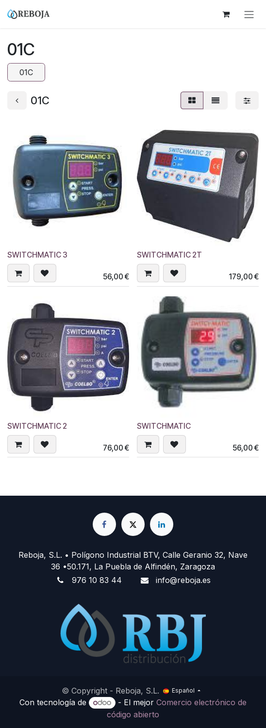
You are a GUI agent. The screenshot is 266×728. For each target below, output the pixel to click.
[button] (18, 272)
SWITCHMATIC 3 (37, 254)
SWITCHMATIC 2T (169, 254)
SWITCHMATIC (164, 425)
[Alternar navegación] (249, 14)
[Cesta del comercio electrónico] (225, 14)
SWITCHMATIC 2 (37, 425)
